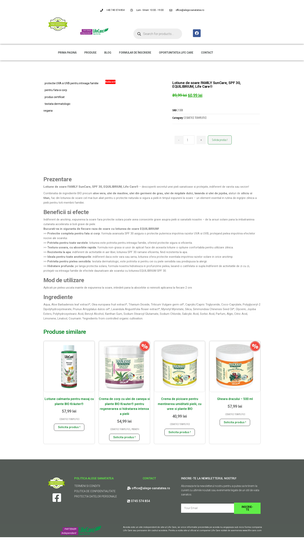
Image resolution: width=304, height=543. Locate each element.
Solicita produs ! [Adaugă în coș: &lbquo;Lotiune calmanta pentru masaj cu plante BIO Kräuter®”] (69, 427)
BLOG (107, 52)
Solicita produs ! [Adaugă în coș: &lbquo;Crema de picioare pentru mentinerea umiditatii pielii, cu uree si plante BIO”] (179, 432)
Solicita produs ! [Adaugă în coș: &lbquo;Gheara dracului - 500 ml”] (235, 422)
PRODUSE (90, 52)
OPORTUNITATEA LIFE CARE (176, 52)
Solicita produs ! (220, 140)
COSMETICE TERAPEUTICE (195, 118)
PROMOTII (135, 429)
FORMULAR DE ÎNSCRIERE (135, 52)
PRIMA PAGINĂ (67, 52)
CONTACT (207, 52)
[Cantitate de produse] (188, 139)
